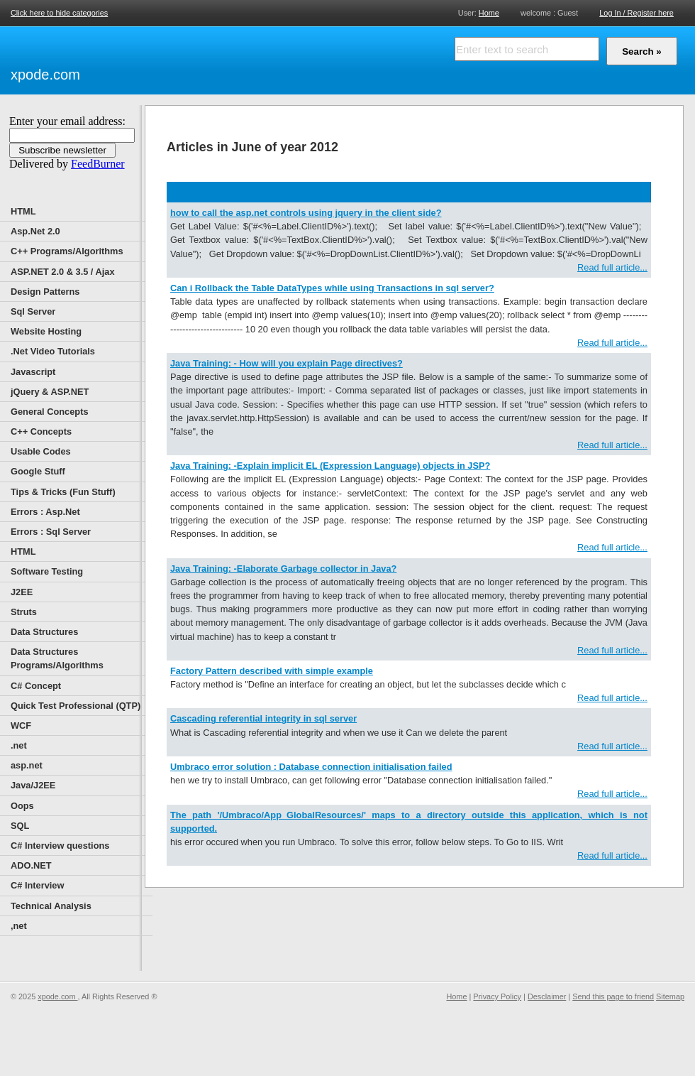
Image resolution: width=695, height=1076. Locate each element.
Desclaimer (547, 996)
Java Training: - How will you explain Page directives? (286, 363)
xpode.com (45, 74)
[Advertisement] (248, 58)
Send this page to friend (613, 996)
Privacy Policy (497, 996)
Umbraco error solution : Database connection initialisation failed (311, 766)
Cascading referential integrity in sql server (263, 718)
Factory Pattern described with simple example (271, 670)
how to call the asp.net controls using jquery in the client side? (306, 212)
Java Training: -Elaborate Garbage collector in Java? (283, 568)
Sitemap (670, 996)
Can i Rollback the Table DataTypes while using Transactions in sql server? (332, 288)
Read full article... (612, 267)
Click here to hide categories (59, 13)
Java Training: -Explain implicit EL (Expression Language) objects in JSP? (330, 465)
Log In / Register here (636, 13)
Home (489, 12)
